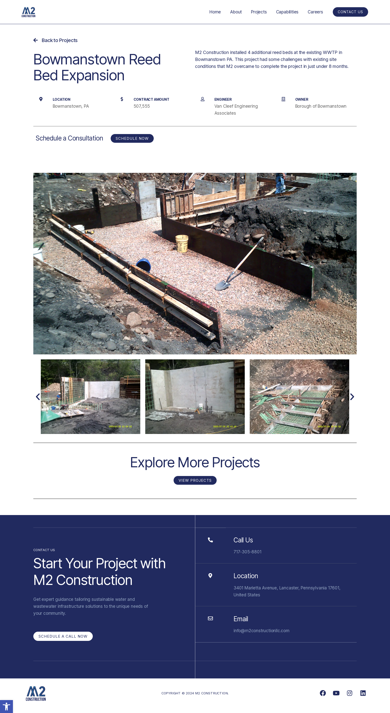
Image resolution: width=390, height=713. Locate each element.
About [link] (238, 11)
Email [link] (241, 619)
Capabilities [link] (288, 11)
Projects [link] (261, 11)
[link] (6, 706)
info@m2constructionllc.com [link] (262, 630)
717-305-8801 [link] (247, 551)
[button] (37, 396)
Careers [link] (316, 11)
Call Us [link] (243, 540)
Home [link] (218, 11)
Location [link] (246, 576)
